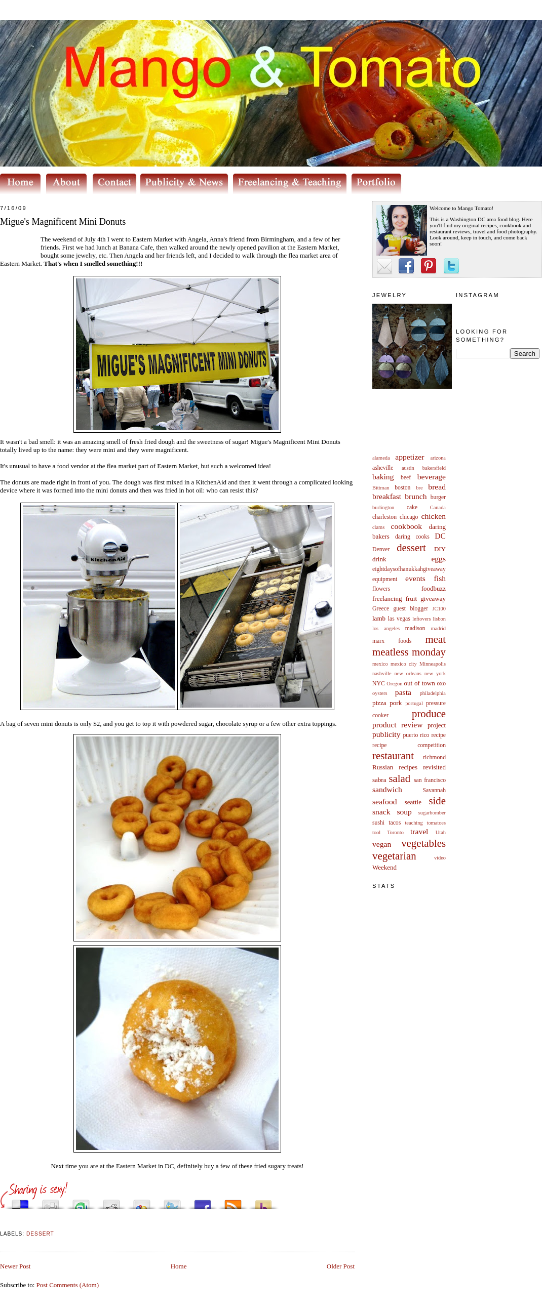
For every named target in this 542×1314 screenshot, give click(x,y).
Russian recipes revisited (409, 767)
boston (402, 487)
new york (435, 673)
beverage (431, 476)
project (437, 725)
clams (378, 527)
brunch (416, 496)
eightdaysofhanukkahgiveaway (409, 569)
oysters (379, 693)
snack (381, 811)
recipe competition (409, 745)
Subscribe (233, 1202)
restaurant (393, 755)
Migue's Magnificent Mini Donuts (63, 222)
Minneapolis (432, 664)
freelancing (387, 598)
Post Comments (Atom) (67, 1285)
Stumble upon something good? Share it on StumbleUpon (81, 1202)
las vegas (399, 618)
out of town (419, 683)
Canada (438, 507)
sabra (379, 780)
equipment (384, 579)
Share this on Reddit (111, 1202)
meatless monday (409, 652)
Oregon (394, 683)
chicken (433, 516)
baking (383, 476)
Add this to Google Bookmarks (142, 1202)
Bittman (380, 487)
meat (435, 639)
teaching (413, 823)
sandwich (387, 789)
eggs (438, 558)
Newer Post (15, 1266)
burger (438, 497)
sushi (378, 822)
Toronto (395, 832)
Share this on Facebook (202, 1202)
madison (415, 628)
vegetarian (394, 855)
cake (412, 507)
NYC (378, 683)
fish (440, 578)
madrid (438, 628)
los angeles (386, 628)
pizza (379, 703)
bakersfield (434, 468)
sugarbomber (432, 812)
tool (376, 832)
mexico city (404, 664)
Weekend (384, 867)
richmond (434, 757)
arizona (438, 458)
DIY (440, 549)
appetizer (409, 457)
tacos (395, 822)
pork (396, 703)
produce (429, 713)
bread (437, 486)
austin (408, 468)
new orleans (407, 673)
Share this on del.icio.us (20, 1202)
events (415, 578)
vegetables (423, 843)
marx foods (391, 641)
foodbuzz (433, 588)
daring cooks (412, 536)
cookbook (406, 526)
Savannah (434, 790)
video (440, 857)
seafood (384, 801)
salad (399, 778)
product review (397, 724)
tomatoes (436, 823)
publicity (386, 734)
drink (379, 559)
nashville (382, 673)
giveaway (433, 598)
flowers (381, 589)
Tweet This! (172, 1202)
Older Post (341, 1266)
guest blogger (410, 608)
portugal (414, 703)
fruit (411, 598)
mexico (380, 664)
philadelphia (433, 693)
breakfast (386, 496)
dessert (411, 547)
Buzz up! (263, 1202)
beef (406, 477)
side (437, 800)
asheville (383, 468)
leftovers (421, 619)
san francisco (430, 780)
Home (179, 1266)
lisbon (439, 619)
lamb (378, 618)
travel (419, 831)
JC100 (439, 608)
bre (419, 487)
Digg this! (50, 1202)
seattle (413, 802)
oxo (441, 683)
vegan (381, 844)
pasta (403, 692)
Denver (381, 549)
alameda (381, 458)
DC (440, 535)
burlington (383, 507)
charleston (384, 517)
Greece (380, 608)
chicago (409, 517)
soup (404, 811)
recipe (438, 735)
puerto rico (416, 735)
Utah (441, 832)
